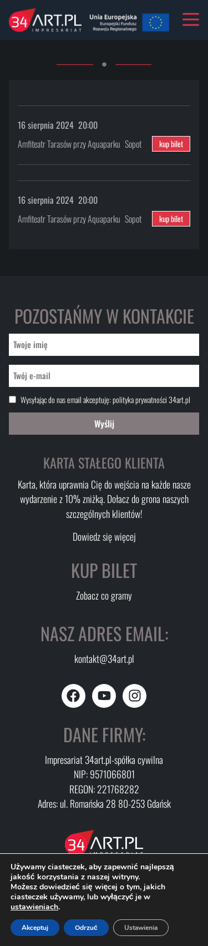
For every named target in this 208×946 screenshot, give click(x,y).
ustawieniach (34, 907)
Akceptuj (35, 927)
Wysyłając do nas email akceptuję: (105, 400)
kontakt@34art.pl (104, 658)
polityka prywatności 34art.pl (151, 399)
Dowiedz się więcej (104, 536)
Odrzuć (86, 927)
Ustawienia (141, 927)
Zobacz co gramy (104, 595)
